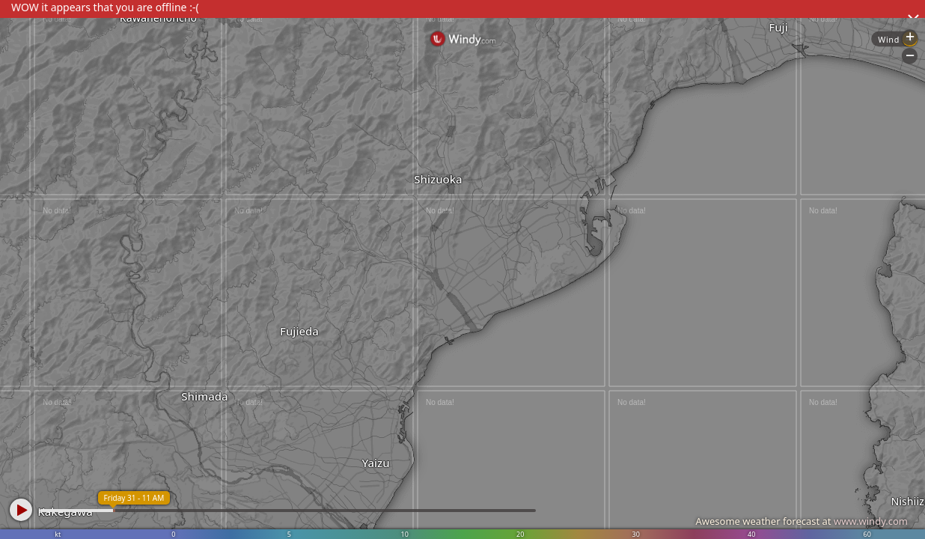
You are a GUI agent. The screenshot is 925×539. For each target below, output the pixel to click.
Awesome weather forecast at (801, 521)
